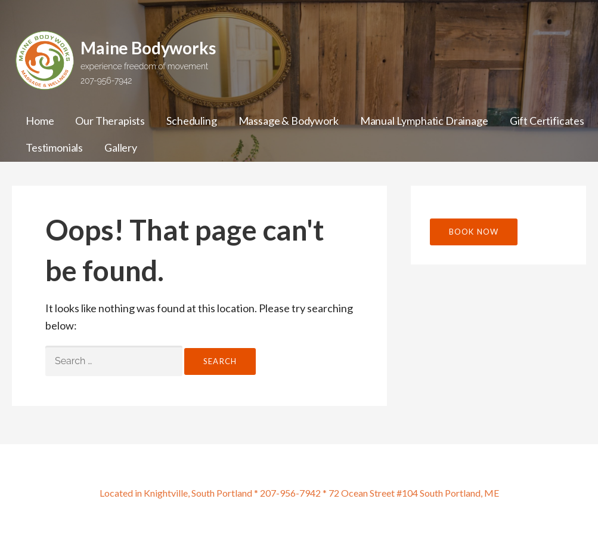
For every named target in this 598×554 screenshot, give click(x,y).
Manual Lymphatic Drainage (424, 120)
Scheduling (191, 120)
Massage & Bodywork (288, 120)
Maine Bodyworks (148, 48)
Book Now (474, 231)
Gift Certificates (547, 120)
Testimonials (54, 147)
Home (40, 120)
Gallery (120, 147)
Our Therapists (110, 120)
